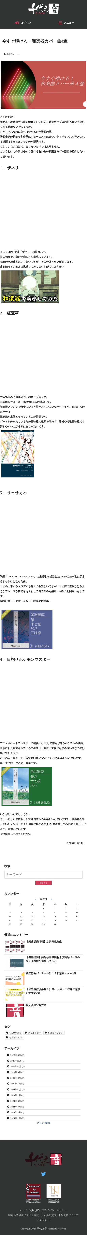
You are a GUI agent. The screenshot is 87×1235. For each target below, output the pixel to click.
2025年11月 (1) (17, 1061)
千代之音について (68, 1215)
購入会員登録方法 (36, 1005)
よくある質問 (48, 1215)
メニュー (69, 22)
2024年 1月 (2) (17, 1118)
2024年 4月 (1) (17, 1106)
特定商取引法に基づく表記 (23, 1215)
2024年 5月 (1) (17, 1101)
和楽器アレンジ (14, 54)
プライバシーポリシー (54, 1210)
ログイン (26, 22)
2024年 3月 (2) (17, 1112)
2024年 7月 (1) (17, 1095)
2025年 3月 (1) (17, 1078)
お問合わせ (43, 1220)
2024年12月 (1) (17, 1089)
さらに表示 (43, 1123)
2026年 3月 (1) (17, 1055)
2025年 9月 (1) (17, 1072)
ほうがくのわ (15, 1037)
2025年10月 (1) (17, 1066)
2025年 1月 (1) (17, 1083)
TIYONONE (15, 1033)
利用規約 (34, 1210)
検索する (43, 883)
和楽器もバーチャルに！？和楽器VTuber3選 (51, 973)
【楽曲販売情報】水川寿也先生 (44, 941)
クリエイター (34, 1033)
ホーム (24, 1210)
